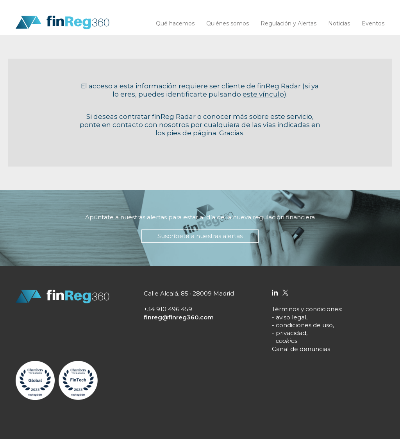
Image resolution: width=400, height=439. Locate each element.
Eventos (373, 23)
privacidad (291, 333)
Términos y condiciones (306, 309)
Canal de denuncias (301, 349)
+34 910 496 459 (168, 309)
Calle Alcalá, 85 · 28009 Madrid (189, 293)
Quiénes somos (227, 23)
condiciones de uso (304, 325)
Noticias (339, 23)
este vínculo (263, 94)
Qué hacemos (175, 23)
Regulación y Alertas (288, 23)
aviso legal (291, 317)
